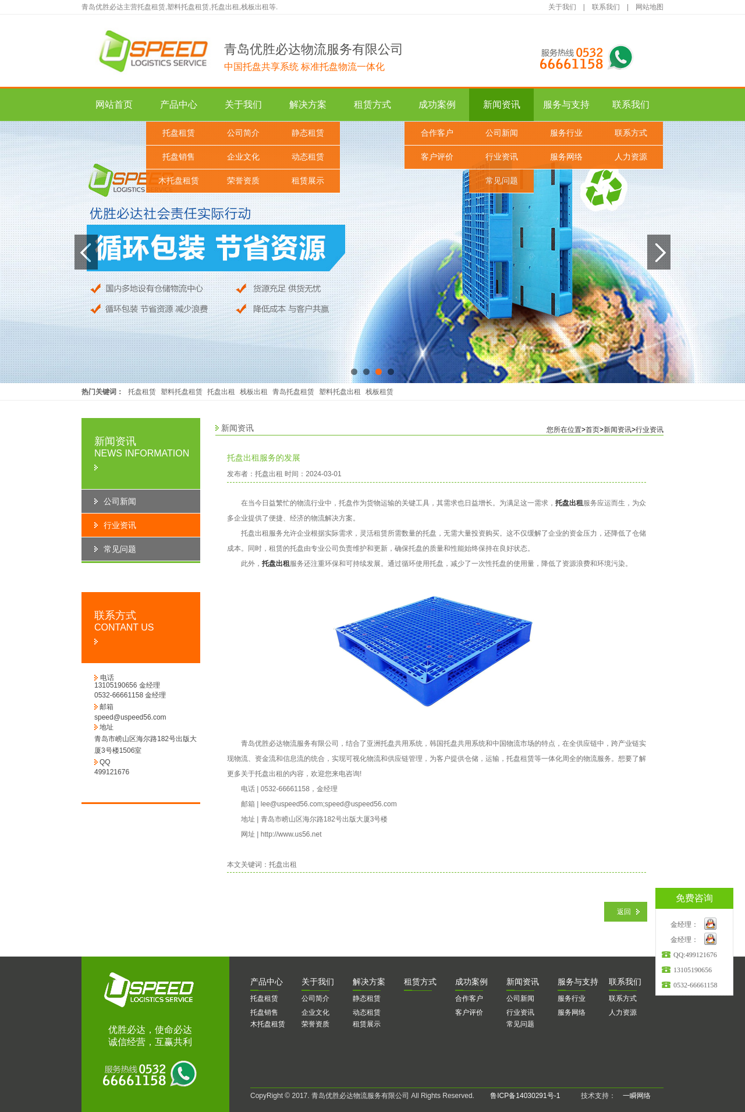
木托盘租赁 (178, 180)
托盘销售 (178, 157)
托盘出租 (221, 392)
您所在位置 (564, 430)
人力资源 (631, 157)
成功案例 (437, 104)
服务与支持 (566, 104)
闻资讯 (522, 981)
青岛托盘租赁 (293, 392)
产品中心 (178, 104)
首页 (592, 430)
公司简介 (243, 133)
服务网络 (566, 157)
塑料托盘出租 (340, 392)
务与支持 (578, 981)
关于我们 (562, 7)
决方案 (369, 981)
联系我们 (606, 7)
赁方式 (420, 981)
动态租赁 (308, 157)
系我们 (625, 981)
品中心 (266, 981)
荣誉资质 (243, 180)
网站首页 (114, 104)
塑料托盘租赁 (182, 392)
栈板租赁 (379, 392)
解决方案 (308, 104)
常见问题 (501, 180)
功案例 (471, 981)
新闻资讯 (501, 104)
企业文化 (243, 157)
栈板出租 (254, 392)
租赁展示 (308, 180)
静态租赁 (308, 133)
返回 (624, 912)
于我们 (317, 981)
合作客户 (437, 133)
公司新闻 (501, 133)
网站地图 (650, 7)
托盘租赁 (178, 133)
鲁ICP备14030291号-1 (525, 1096)
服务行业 (566, 133)
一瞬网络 (633, 1096)
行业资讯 (501, 157)
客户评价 (437, 157)
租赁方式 (372, 104)
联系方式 (631, 133)
